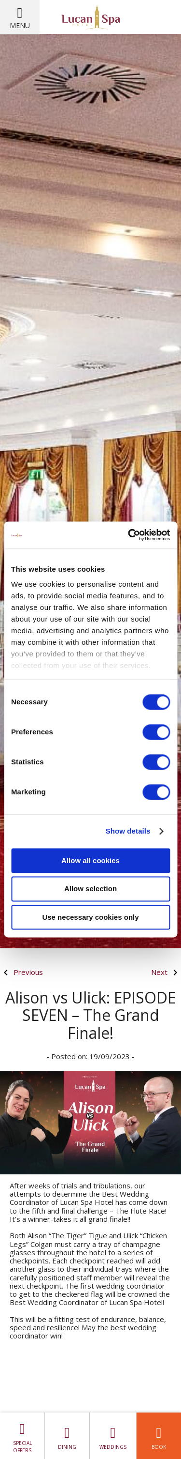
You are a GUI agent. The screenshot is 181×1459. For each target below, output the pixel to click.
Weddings (112, 1435)
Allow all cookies (90, 860)
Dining (67, 1435)
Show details (128, 831)
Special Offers (22, 1435)
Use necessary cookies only (90, 917)
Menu (20, 25)
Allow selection (90, 889)
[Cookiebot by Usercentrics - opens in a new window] (129, 535)
